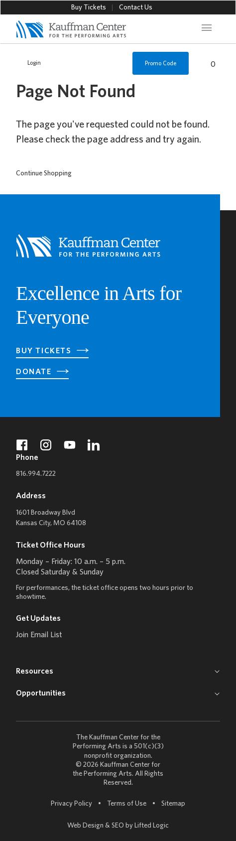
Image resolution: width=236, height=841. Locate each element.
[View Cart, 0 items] (207, 63)
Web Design (85, 826)
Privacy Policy (71, 804)
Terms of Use (126, 804)
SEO (118, 826)
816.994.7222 (36, 474)
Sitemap (173, 803)
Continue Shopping (44, 173)
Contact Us (135, 7)
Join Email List (39, 635)
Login (29, 63)
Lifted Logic (151, 826)
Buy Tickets (88, 7)
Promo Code (160, 63)
